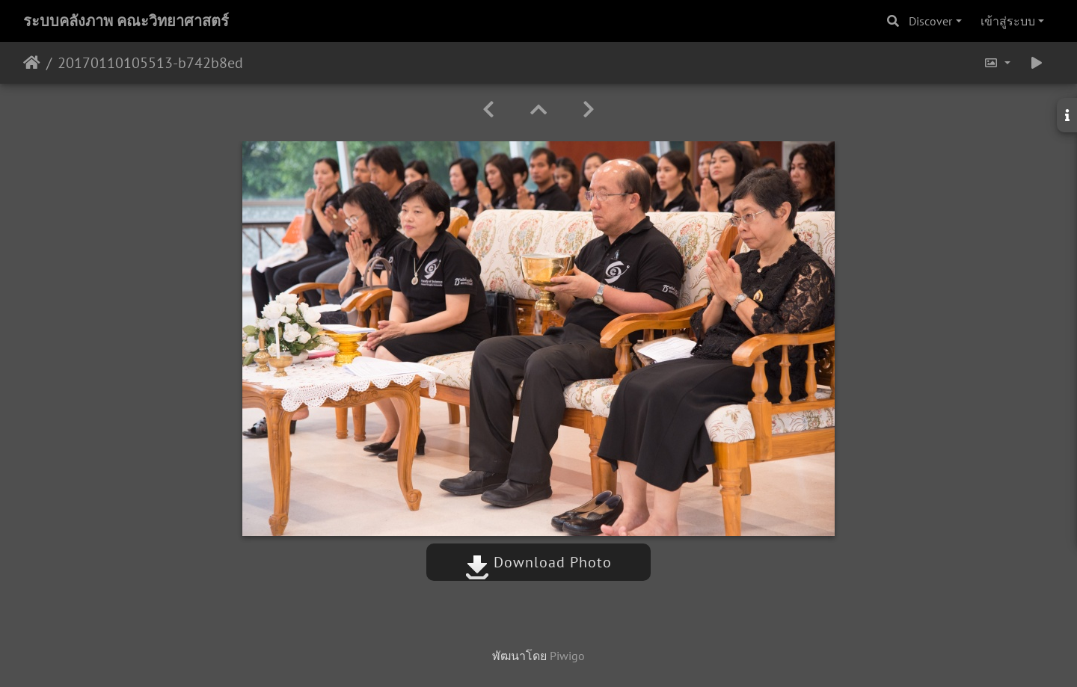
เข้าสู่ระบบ (1008, 20)
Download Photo (538, 562)
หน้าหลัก (31, 63)
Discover (930, 20)
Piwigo (567, 655)
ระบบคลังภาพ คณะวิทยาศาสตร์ (126, 21)
